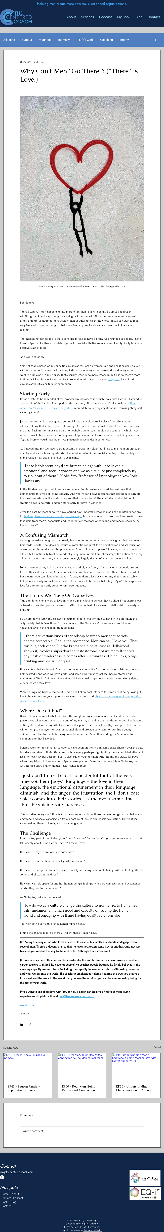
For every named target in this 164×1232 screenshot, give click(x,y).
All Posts (9, 40)
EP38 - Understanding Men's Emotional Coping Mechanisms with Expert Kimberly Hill (133, 1088)
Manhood (45, 40)
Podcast (18, 1198)
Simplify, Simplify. (89, 1223)
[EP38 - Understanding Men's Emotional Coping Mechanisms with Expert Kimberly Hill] (136, 1066)
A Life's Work (85, 40)
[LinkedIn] (2, 1177)
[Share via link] (29, 1024)
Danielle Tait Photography (87, 1227)
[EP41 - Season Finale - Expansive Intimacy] (28, 1066)
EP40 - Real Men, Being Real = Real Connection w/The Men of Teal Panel (80, 1088)
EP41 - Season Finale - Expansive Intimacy (24, 1088)
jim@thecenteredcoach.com (16, 1172)
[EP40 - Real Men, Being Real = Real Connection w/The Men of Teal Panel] (82, 1066)
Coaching (106, 40)
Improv (124, 40)
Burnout (27, 40)
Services (6, 1198)
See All (157, 1047)
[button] (156, 40)
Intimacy (64, 40)
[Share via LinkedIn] (21, 1024)
